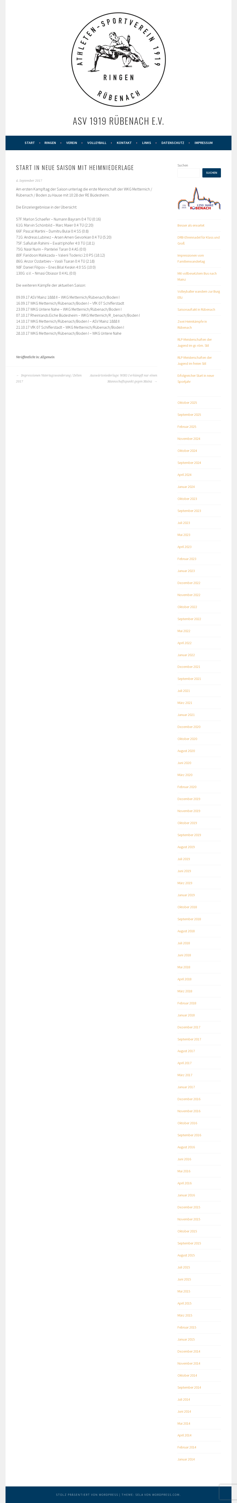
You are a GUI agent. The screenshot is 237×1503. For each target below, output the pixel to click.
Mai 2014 (183, 1423)
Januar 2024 (186, 486)
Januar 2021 (186, 714)
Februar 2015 (186, 1327)
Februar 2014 (186, 1447)
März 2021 (184, 702)
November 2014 (188, 1363)
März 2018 (184, 991)
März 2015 (184, 1315)
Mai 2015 (183, 1291)
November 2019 (188, 811)
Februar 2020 (186, 787)
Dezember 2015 (188, 1207)
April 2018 (184, 979)
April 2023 (184, 546)
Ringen (50, 142)
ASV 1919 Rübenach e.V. (118, 120)
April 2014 (184, 1435)
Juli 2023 (183, 522)
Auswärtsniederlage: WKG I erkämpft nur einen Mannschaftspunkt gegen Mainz (123, 378)
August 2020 (186, 750)
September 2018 (189, 919)
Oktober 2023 (187, 498)
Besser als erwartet (190, 225)
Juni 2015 (184, 1279)
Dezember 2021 (188, 666)
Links (146, 142)
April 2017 (184, 1063)
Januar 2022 (186, 655)
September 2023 (189, 510)
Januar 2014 (186, 1459)
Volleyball (96, 142)
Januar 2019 (186, 895)
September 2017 (189, 1039)
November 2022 (188, 595)
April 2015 (184, 1303)
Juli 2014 (183, 1399)
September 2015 (189, 1243)
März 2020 (184, 775)
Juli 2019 (183, 859)
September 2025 (189, 414)
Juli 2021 (183, 690)
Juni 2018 (184, 955)
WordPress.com (166, 1494)
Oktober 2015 (187, 1231)
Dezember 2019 (188, 799)
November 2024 (188, 438)
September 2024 (189, 462)
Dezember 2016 (188, 1099)
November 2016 (188, 1111)
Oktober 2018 (187, 907)
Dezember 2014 (188, 1351)
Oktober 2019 (187, 823)
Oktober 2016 (187, 1123)
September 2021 (189, 678)
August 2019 (186, 847)
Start (30, 142)
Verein (71, 142)
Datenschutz (172, 142)
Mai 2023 (183, 534)
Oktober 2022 (187, 607)
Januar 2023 (186, 571)
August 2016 (186, 1147)
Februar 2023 (186, 558)
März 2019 (184, 883)
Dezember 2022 (188, 583)
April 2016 (184, 1183)
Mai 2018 (183, 967)
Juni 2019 (184, 871)
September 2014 (189, 1387)
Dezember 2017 (188, 1027)
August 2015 (186, 1255)
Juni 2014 (184, 1411)
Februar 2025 (186, 426)
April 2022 (184, 643)
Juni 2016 (184, 1159)
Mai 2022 (183, 631)
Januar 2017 (186, 1087)
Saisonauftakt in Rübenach (196, 309)
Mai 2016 (183, 1171)
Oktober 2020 (187, 738)
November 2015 (188, 1219)
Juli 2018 (183, 943)
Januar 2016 (186, 1195)
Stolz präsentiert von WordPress (87, 1494)
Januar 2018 (186, 1015)
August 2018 (186, 931)
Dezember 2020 (188, 726)
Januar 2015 (186, 1339)
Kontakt (124, 142)
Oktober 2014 (187, 1375)
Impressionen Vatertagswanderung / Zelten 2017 (49, 378)
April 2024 (184, 474)
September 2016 (189, 1135)
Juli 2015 (183, 1267)
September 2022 (189, 619)
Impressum (204, 142)
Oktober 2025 (187, 402)
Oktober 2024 (187, 450)
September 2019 (189, 835)
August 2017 (186, 1051)
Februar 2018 (186, 1003)
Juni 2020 (184, 763)
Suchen (182, 165)
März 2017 (184, 1075)
